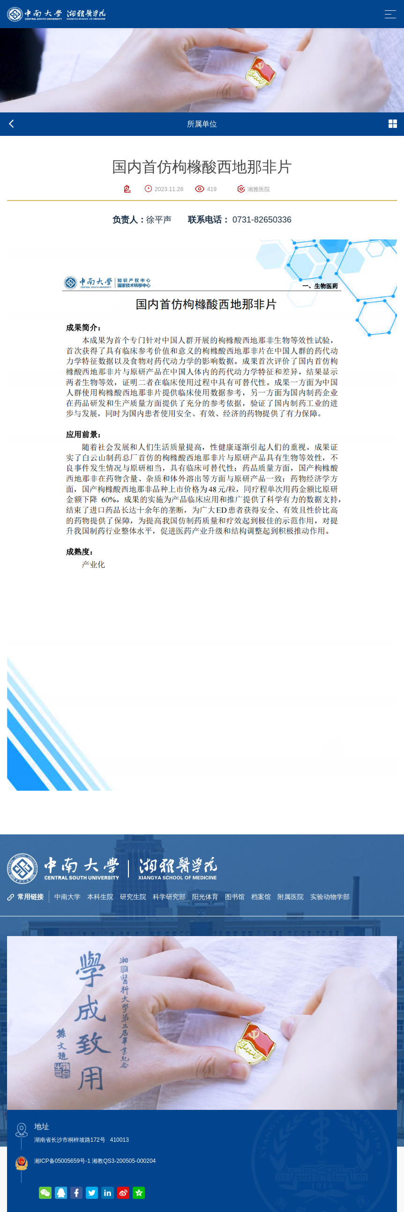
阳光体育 (205, 896)
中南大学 (67, 896)
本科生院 (100, 896)
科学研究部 (169, 896)
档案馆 (261, 896)
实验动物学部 (330, 896)
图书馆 (235, 896)
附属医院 (290, 896)
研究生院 (133, 896)
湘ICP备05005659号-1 (62, 1161)
